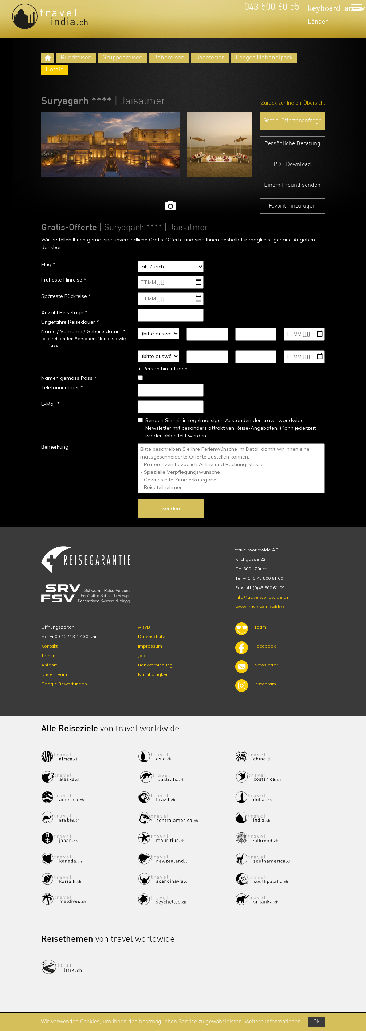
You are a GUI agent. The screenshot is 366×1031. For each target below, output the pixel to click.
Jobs (143, 655)
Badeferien (210, 58)
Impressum (150, 646)
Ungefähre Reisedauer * (70, 322)
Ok (316, 1022)
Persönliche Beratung (292, 144)
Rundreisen (76, 58)
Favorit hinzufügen (292, 206)
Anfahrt (49, 665)
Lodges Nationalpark (264, 58)
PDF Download (292, 165)
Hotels (54, 70)
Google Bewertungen (64, 683)
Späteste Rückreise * (66, 296)
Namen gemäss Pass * (69, 378)
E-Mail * (50, 404)
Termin (48, 655)
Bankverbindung (155, 665)
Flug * (48, 264)
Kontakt (49, 646)
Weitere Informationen (273, 1022)
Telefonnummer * (62, 387)
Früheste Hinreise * (63, 279)
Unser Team (54, 674)
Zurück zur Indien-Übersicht (293, 102)
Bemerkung (54, 447)
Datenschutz (151, 636)
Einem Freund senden (292, 185)
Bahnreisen (169, 58)
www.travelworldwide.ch (261, 606)
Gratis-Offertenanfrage (292, 121)
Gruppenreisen (122, 58)
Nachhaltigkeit (153, 674)
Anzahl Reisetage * (64, 312)
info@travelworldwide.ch (261, 597)
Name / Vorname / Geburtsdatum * (83, 331)
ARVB (144, 627)
